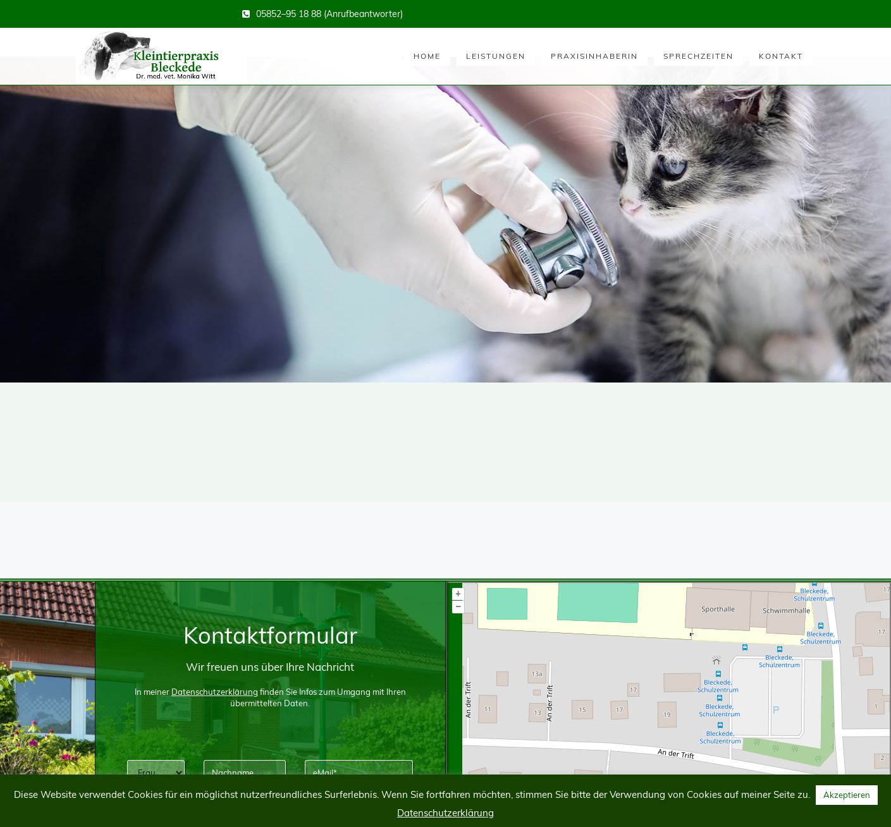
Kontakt (781, 56)
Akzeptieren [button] (846, 795)
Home (427, 56)
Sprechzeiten (698, 56)
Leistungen (495, 56)
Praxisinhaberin (594, 56)
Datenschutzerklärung (445, 813)
